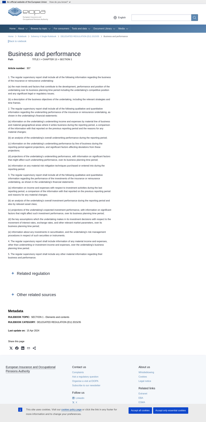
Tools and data (79, 28)
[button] (11, 348)
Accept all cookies (140, 410)
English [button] (119, 17)
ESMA (142, 402)
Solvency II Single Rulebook (43, 36)
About (21, 28)
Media (121, 28)
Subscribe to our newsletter (86, 385)
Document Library (102, 28)
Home (12, 28)
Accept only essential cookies (170, 410)
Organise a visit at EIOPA (85, 381)
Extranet (143, 393)
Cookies (143, 376)
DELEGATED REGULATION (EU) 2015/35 (80, 36)
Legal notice (145, 381)
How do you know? (60, 2)
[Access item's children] (27, 29)
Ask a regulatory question (85, 376)
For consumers (61, 28)
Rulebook (22, 36)
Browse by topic (39, 28)
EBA (141, 398)
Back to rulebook (17, 41)
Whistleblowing (146, 372)
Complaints (78, 372)
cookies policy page (71, 409)
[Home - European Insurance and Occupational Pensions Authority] (28, 14)
